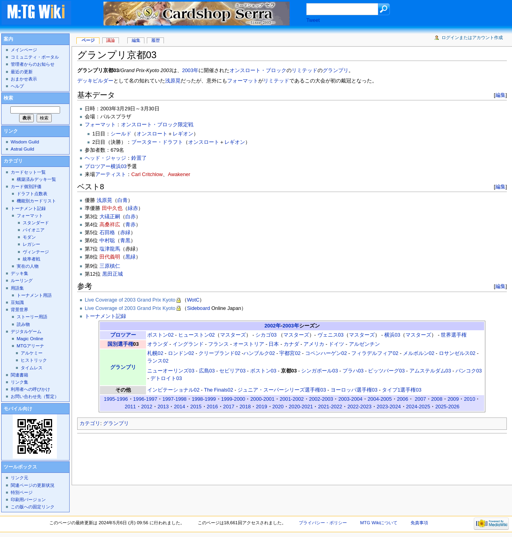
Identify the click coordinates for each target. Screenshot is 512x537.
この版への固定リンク (33, 506)
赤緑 (125, 232)
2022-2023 (359, 407)
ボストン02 (160, 335)
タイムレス (32, 367)
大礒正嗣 (109, 217)
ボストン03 (263, 371)
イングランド (188, 344)
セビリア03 (232, 371)
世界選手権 (454, 335)
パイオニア (34, 229)
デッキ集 (19, 273)
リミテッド (304, 70)
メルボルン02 (418, 353)
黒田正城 (112, 274)
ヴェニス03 (330, 335)
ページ (88, 40)
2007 (420, 399)
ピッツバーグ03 (386, 371)
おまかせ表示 (24, 78)
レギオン (183, 134)
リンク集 (19, 382)
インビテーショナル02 (173, 390)
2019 (261, 407)
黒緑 (130, 257)
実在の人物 (28, 266)
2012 (146, 407)
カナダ (291, 344)
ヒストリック (34, 360)
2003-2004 (350, 399)
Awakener (179, 174)
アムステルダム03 (430, 371)
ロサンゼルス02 (457, 353)
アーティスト (110, 174)
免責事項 (419, 522)
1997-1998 (174, 399)
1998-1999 (204, 399)
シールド (121, 134)
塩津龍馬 (109, 249)
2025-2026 (447, 407)
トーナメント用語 (34, 295)
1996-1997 (145, 399)
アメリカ (314, 344)
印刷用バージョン (28, 499)
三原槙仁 (109, 266)
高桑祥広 (109, 224)
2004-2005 (380, 399)
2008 (436, 399)
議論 (110, 40)
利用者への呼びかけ (30, 389)
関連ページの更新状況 (33, 485)
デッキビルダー (95, 81)
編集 (500, 95)
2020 (278, 407)
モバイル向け (18, 408)
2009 (453, 399)
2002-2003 (321, 399)
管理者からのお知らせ (33, 64)
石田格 (107, 232)
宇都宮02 (289, 353)
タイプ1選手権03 (401, 390)
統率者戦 (31, 259)
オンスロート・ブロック (258, 70)
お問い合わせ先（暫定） (35, 396)
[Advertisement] (222, 457)
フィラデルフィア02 (374, 353)
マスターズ (233, 335)
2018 (245, 407)
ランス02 (157, 361)
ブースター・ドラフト (157, 142)
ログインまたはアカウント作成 (472, 37)
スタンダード (36, 222)
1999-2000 (233, 399)
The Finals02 (218, 390)
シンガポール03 (319, 371)
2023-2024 (389, 407)
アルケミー (32, 353)
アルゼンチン (364, 344)
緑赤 (133, 208)
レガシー (31, 244)
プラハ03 (353, 371)
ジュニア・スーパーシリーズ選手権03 (282, 390)
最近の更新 (22, 71)
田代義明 (109, 257)
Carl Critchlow (147, 174)
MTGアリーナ (30, 345)
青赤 (130, 224)
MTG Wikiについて (378, 522)
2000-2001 (262, 399)
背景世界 (19, 309)
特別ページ (22, 492)
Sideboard (198, 308)
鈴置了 (139, 158)
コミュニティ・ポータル (35, 57)
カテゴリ (90, 423)
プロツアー (123, 335)
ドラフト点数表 (32, 193)
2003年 (190, 70)
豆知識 (17, 302)
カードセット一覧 (28, 172)
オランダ (157, 344)
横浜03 (392, 335)
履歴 (155, 40)
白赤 (130, 217)
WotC (193, 300)
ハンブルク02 (259, 353)
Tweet (313, 20)
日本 (274, 344)
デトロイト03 (166, 378)
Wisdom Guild (25, 141)
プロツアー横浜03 (106, 166)
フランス (218, 344)
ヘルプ (17, 86)
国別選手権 (120, 344)
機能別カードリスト (36, 200)
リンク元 (19, 477)
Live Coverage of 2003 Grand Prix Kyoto (130, 300)
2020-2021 (301, 407)
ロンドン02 (181, 353)
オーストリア (248, 344)
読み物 (23, 324)
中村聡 (107, 240)
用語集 (17, 288)
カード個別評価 (26, 186)
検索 (8, 98)
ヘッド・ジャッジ (105, 158)
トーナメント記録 (105, 316)
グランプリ (335, 70)
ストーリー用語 (32, 316)
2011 (130, 407)
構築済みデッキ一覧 (36, 179)
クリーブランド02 (219, 353)
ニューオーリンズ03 (170, 371)
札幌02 (155, 353)
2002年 (273, 326)
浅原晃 (173, 81)
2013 (163, 407)
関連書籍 (19, 374)
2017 (228, 407)
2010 (469, 399)
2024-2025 (418, 407)
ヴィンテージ (36, 251)
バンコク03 (469, 371)
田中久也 (112, 208)
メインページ (24, 49)
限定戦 (185, 124)
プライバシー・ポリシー (323, 522)
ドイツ (336, 344)
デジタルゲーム (26, 331)
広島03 (207, 371)
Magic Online (30, 338)
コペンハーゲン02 (326, 353)
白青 (122, 200)
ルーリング (22, 280)
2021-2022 (330, 407)
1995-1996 (116, 399)
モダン (29, 237)
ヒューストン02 (196, 335)
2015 (195, 407)
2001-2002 (292, 399)
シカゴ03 (265, 335)
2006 (402, 399)
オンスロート (151, 134)
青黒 (125, 240)
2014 (179, 407)
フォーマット (242, 81)
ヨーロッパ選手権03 (354, 390)
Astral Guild (22, 149)
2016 (212, 407)
